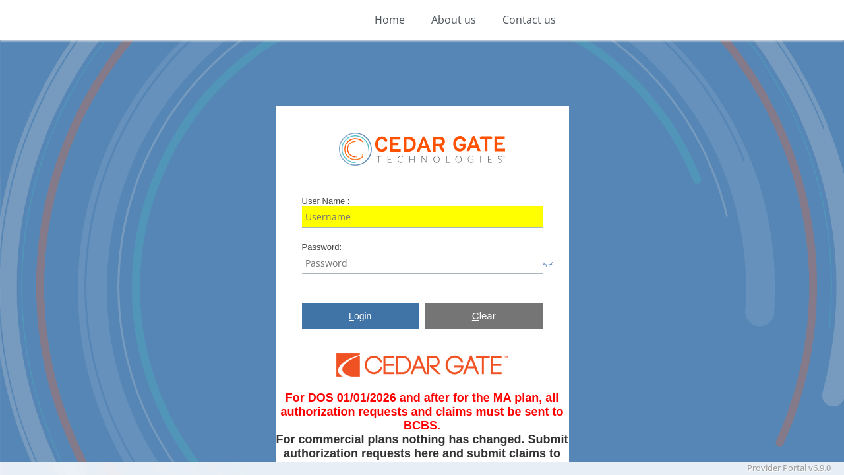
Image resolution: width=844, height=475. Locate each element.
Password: (322, 247)
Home (390, 20)
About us (453, 20)
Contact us (529, 20)
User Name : (326, 201)
